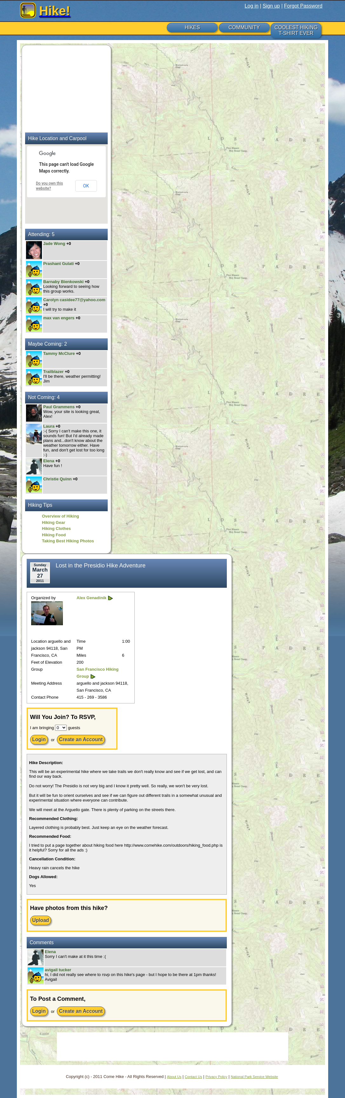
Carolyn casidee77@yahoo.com (74, 299)
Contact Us (193, 1077)
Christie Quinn (57, 479)
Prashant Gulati (58, 263)
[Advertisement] (65, 88)
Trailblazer (54, 371)
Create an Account (81, 739)
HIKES (192, 27)
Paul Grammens (59, 406)
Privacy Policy (216, 1077)
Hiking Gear (53, 522)
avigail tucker (58, 969)
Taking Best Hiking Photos (68, 541)
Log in (252, 6)
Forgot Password (303, 6)
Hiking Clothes (56, 528)
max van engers (58, 317)
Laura (49, 426)
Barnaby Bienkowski (63, 281)
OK (86, 185)
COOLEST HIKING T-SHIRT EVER (296, 30)
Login (39, 739)
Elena (49, 460)
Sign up (271, 6)
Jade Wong (54, 243)
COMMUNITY (244, 27)
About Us (174, 1077)
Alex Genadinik (91, 597)
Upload (40, 920)
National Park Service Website (254, 1077)
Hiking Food (54, 534)
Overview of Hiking (60, 516)
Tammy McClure (59, 353)
